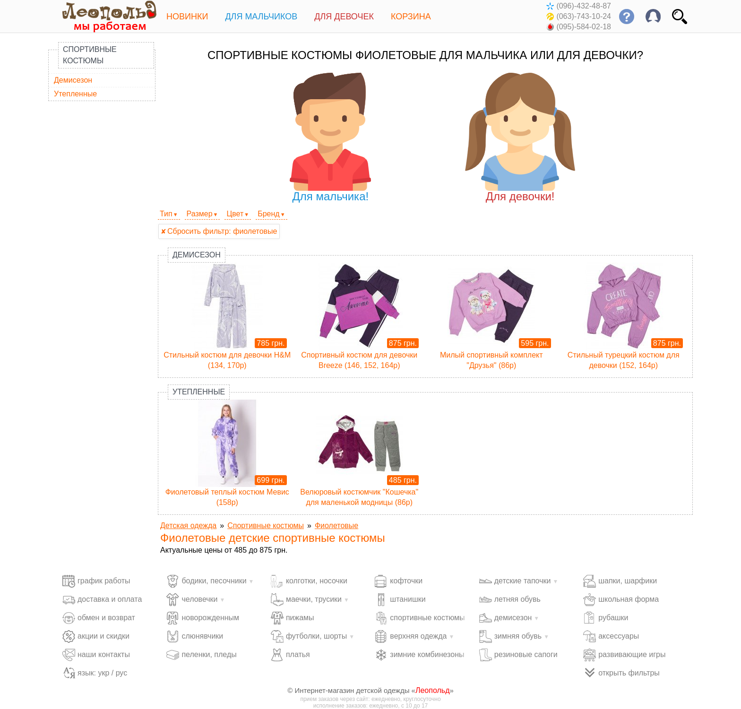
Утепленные (75, 94)
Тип (166, 214)
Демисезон (73, 80)
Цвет (234, 214)
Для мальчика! (331, 138)
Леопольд (432, 690)
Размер (200, 214)
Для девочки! (520, 138)
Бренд (268, 214)
